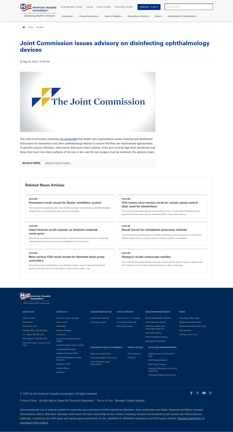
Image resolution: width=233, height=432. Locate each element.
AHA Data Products (125, 326)
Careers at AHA (29, 318)
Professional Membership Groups (162, 375)
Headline (40, 27)
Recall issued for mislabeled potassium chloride (154, 229)
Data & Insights (113, 16)
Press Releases (134, 354)
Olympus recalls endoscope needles (146, 256)
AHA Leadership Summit (155, 322)
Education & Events (138, 16)
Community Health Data (126, 322)
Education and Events (157, 312)
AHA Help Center (124, 7)
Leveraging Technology (66, 349)
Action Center (62, 322)
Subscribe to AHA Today (189, 318)
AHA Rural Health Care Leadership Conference (155, 327)
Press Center (104, 7)
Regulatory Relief (63, 364)
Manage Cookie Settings (130, 400)
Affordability (61, 326)
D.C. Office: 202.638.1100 (33, 334)
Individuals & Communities (182, 16)
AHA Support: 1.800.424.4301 (35, 339)
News (158, 16)
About (90, 7)
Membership (28, 322)
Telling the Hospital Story (100, 354)
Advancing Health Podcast (190, 322)
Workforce (60, 372)
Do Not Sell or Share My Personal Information (66, 400)
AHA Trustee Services (157, 364)
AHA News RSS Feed (188, 334)
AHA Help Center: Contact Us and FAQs (37, 344)
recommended (68, 139)
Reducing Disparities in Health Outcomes (68, 359)
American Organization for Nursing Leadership (162, 369)
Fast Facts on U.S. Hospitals (128, 318)
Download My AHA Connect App (192, 326)
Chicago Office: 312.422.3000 (35, 330)
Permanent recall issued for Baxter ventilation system (65, 202)
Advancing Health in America (106, 347)
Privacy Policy (28, 400)
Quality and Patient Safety (67, 353)
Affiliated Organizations (162, 347)
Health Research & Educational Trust (161, 355)
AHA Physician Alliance (157, 360)
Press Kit (131, 358)
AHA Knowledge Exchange (156, 337)
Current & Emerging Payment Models (68, 340)
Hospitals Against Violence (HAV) (70, 345)
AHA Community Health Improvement (100, 363)
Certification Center (98, 322)
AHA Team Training (153, 333)
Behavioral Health (63, 330)
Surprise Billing (62, 368)
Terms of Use (105, 400)
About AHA (28, 312)
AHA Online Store (30, 326)
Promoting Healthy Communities (103, 358)
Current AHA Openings (99, 318)
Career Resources (88, 16)
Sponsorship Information (155, 341)
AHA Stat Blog (185, 330)
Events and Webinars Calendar (158, 318)
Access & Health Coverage (67, 318)
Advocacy (67, 16)
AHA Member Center (72, 7)
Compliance (61, 334)
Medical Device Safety (57, 163)
